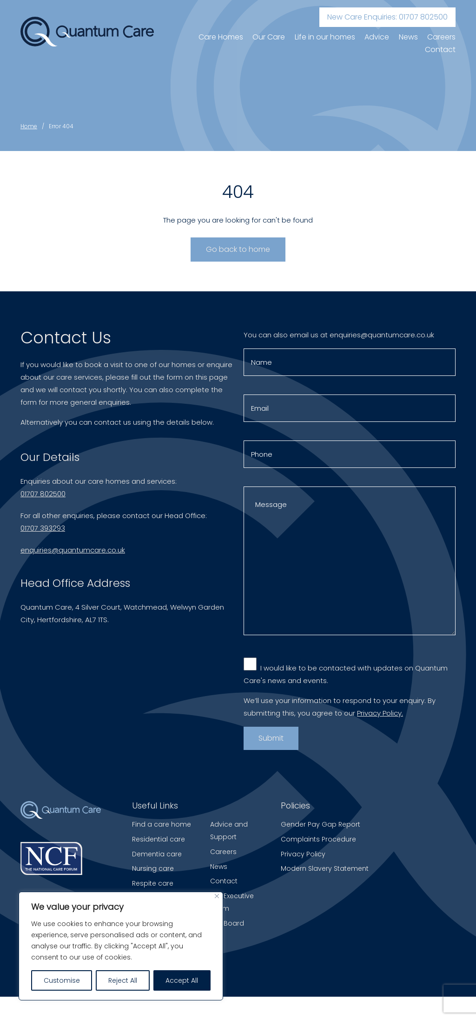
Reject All (122, 980)
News (408, 37)
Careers (441, 37)
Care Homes (220, 37)
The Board (227, 923)
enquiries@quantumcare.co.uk (72, 553)
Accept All (181, 980)
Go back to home (238, 249)
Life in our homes (325, 37)
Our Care (268, 37)
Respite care (152, 883)
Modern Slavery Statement (325, 868)
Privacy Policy (303, 854)
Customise (62, 980)
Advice (376, 37)
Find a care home (161, 824)
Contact (440, 49)
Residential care (158, 839)
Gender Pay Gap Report (320, 824)
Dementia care (157, 854)
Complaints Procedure (318, 839)
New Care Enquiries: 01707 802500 (387, 17)
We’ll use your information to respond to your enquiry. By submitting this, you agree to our (340, 709)
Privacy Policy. (380, 715)
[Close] (217, 896)
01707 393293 (42, 531)
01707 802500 (43, 496)
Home (28, 126)
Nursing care (153, 868)
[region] (121, 946)
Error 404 (61, 126)
